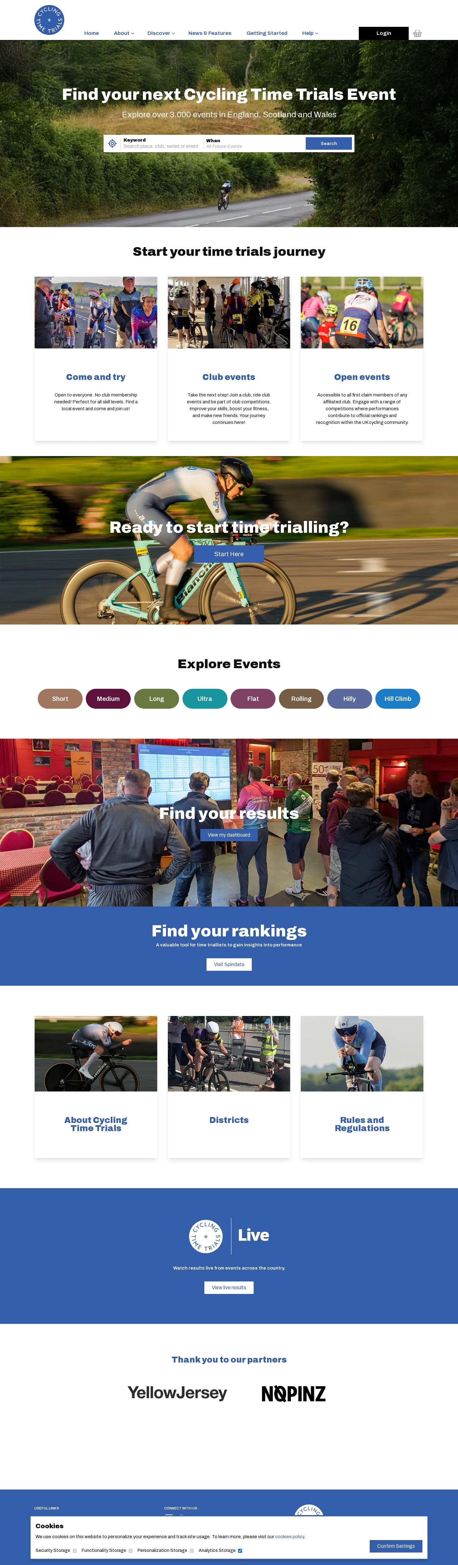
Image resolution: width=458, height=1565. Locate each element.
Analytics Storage (217, 1550)
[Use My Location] (112, 143)
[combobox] (153, 146)
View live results (229, 1287)
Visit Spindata (229, 964)
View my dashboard (229, 835)
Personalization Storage (162, 1550)
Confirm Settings (396, 1546)
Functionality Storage (104, 1550)
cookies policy (289, 1536)
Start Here (229, 554)
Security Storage (53, 1550)
